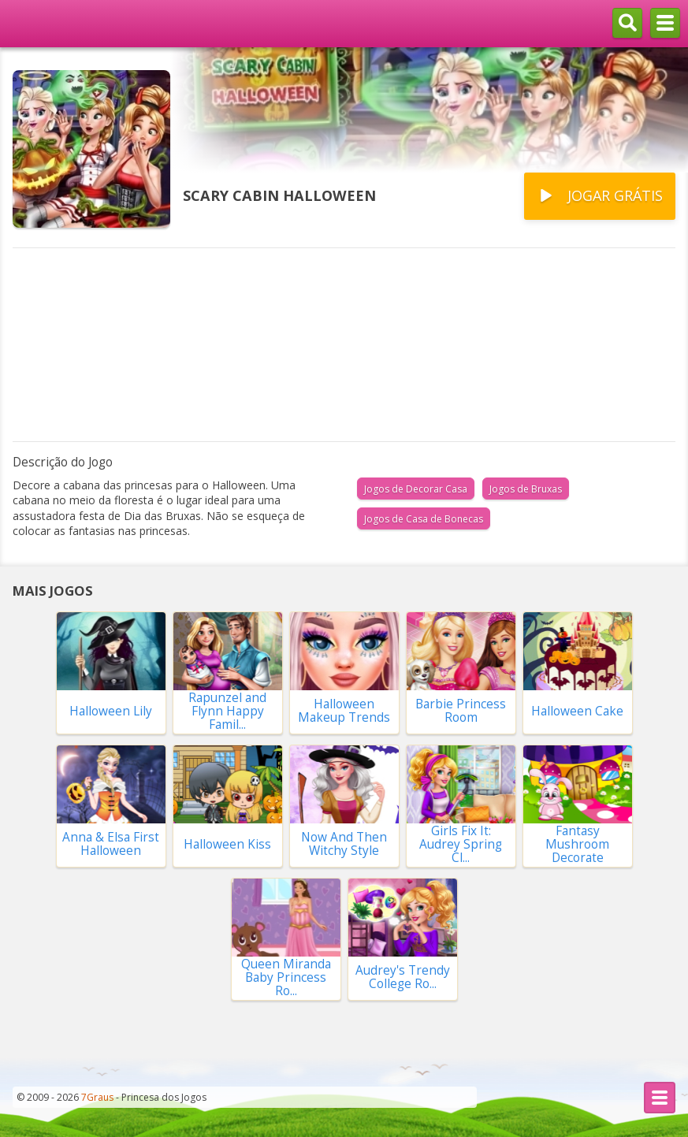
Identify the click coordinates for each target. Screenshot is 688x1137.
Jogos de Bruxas (525, 489)
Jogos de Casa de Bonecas (423, 519)
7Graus (97, 1097)
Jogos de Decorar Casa (415, 489)
